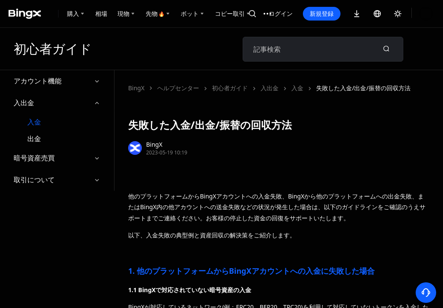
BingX (136, 88)
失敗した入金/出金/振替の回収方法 (259, 88)
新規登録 (322, 13)
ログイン (281, 13)
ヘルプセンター (178, 88)
